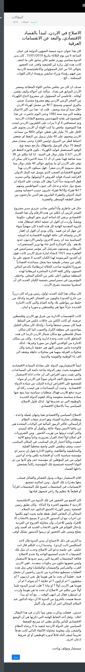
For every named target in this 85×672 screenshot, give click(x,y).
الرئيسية (30, 22)
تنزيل (12, 657)
